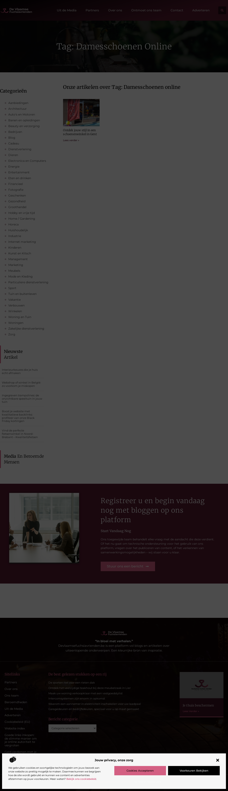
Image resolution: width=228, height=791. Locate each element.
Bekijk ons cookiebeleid (81, 778)
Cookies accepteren (140, 770)
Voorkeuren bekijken (194, 770)
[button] (218, 760)
